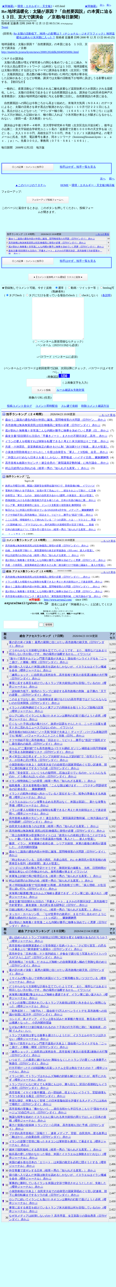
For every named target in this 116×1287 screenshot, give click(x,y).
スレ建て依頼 (69, 414)
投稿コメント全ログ (19, 414)
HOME (64, 185)
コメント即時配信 (46, 414)
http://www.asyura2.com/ (58, 608)
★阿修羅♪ (8, 6)
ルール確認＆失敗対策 (70, 398)
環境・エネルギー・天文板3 (34, 6)
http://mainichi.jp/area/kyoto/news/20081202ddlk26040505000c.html (40, 52)
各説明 (106, 295)
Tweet (4, 27)
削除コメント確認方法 (95, 414)
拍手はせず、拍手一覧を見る (78, 166)
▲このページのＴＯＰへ (30, 185)
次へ (102, 5)
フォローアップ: (11, 191)
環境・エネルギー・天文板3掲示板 (93, 185)
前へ (109, 5)
